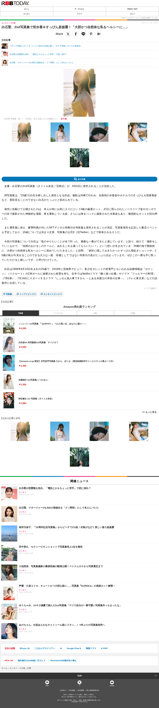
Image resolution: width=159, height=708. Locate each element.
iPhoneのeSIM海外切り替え (63, 660)
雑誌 (95, 313)
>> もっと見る (149, 412)
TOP (79, 676)
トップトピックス (27, 294)
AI (61, 648)
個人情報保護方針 (92, 690)
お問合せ (63, 690)
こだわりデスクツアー (44, 648)
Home (47, 685)
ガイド (132, 14)
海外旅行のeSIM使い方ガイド (31, 660)
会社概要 (81, 690)
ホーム (26, 9)
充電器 (132, 313)
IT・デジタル (79, 9)
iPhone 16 (24, 648)
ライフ (79, 14)
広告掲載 (72, 690)
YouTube (112, 685)
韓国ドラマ (91, 648)
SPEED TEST (132, 9)
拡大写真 (81, 179)
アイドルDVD (58, 313)
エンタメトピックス (52, 294)
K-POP (104, 648)
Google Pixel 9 (74, 648)
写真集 (9, 294)
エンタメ (26, 14)
